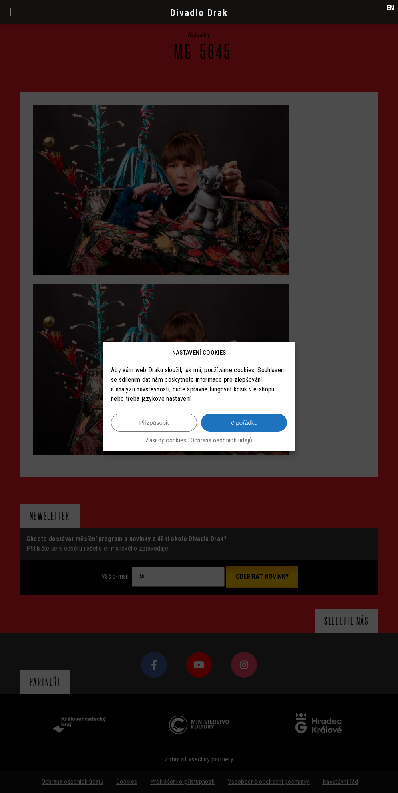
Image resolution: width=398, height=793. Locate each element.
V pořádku (243, 427)
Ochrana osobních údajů (222, 445)
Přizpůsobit (154, 427)
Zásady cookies (165, 445)
